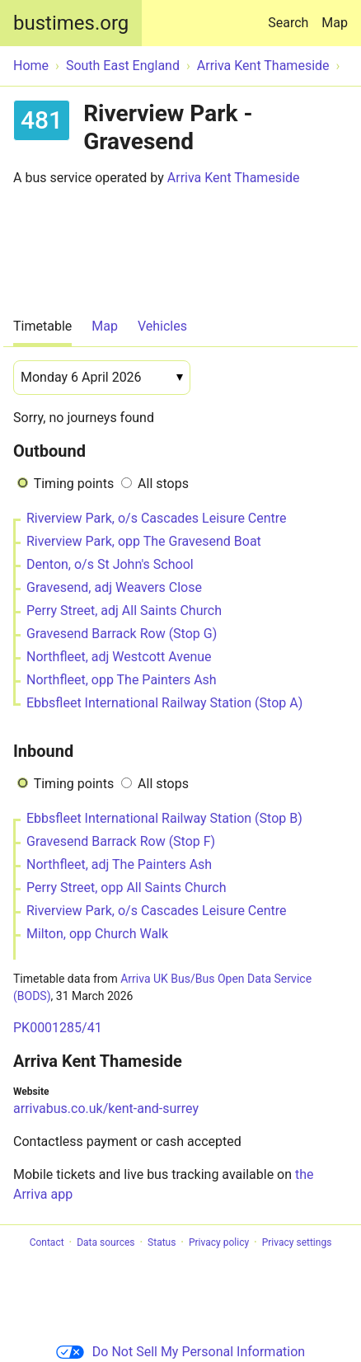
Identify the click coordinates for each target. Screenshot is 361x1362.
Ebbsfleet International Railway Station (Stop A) (164, 703)
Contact (47, 1242)
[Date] (101, 377)
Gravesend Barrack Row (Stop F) (120, 841)
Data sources (105, 1242)
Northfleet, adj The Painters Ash (119, 864)
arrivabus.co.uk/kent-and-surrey (106, 1108)
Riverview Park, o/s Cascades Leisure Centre (156, 518)
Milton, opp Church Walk (97, 934)
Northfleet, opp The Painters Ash (121, 680)
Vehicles (162, 326)
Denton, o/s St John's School (110, 564)
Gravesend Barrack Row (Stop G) (121, 633)
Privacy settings (297, 1242)
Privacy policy (219, 1242)
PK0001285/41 (57, 1028)
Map (334, 23)
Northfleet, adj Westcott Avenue (119, 657)
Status (162, 1242)
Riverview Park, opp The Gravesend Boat (143, 541)
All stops (163, 483)
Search (291, 15)
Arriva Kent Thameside (233, 178)
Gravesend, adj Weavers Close (114, 587)
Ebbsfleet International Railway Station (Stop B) (164, 818)
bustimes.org (71, 23)
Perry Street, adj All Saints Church (124, 610)
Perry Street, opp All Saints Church (126, 887)
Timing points (74, 483)
